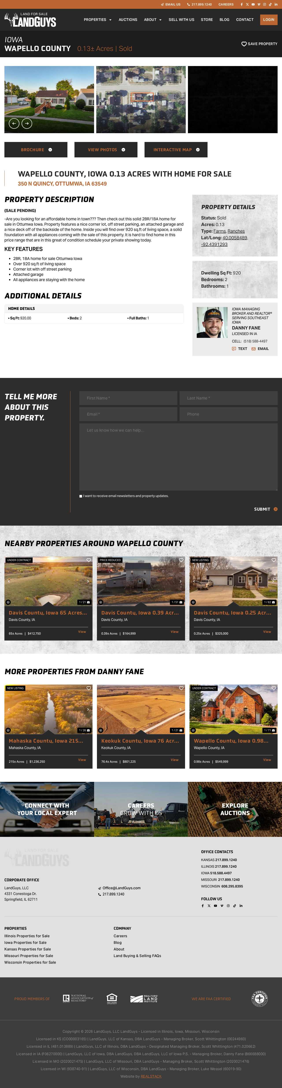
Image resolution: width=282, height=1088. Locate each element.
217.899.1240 (226, 860)
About (153, 20)
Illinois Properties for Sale (27, 936)
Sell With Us (181, 19)
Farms (219, 231)
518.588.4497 (221, 873)
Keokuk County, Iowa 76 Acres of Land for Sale (140, 741)
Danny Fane (246, 328)
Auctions (128, 19)
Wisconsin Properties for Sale (30, 962)
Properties (98, 20)
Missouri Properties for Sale (28, 956)
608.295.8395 (232, 886)
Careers (120, 936)
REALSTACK (151, 1076)
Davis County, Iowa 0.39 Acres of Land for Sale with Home (140, 613)
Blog (225, 19)
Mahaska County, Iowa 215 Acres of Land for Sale (43, 741)
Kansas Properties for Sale (27, 949)
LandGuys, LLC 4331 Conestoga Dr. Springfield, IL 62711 (21, 894)
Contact (245, 19)
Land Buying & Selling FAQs (137, 956)
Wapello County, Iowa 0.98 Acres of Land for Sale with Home (229, 741)
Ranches (236, 231)
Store (207, 19)
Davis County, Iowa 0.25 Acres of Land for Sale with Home (233, 613)
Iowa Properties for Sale (25, 943)
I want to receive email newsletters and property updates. (126, 496)
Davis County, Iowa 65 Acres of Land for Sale (45, 613)
